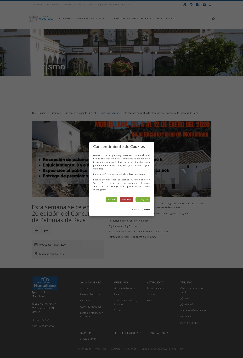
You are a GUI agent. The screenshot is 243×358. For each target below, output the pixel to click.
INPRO (146, 209)
